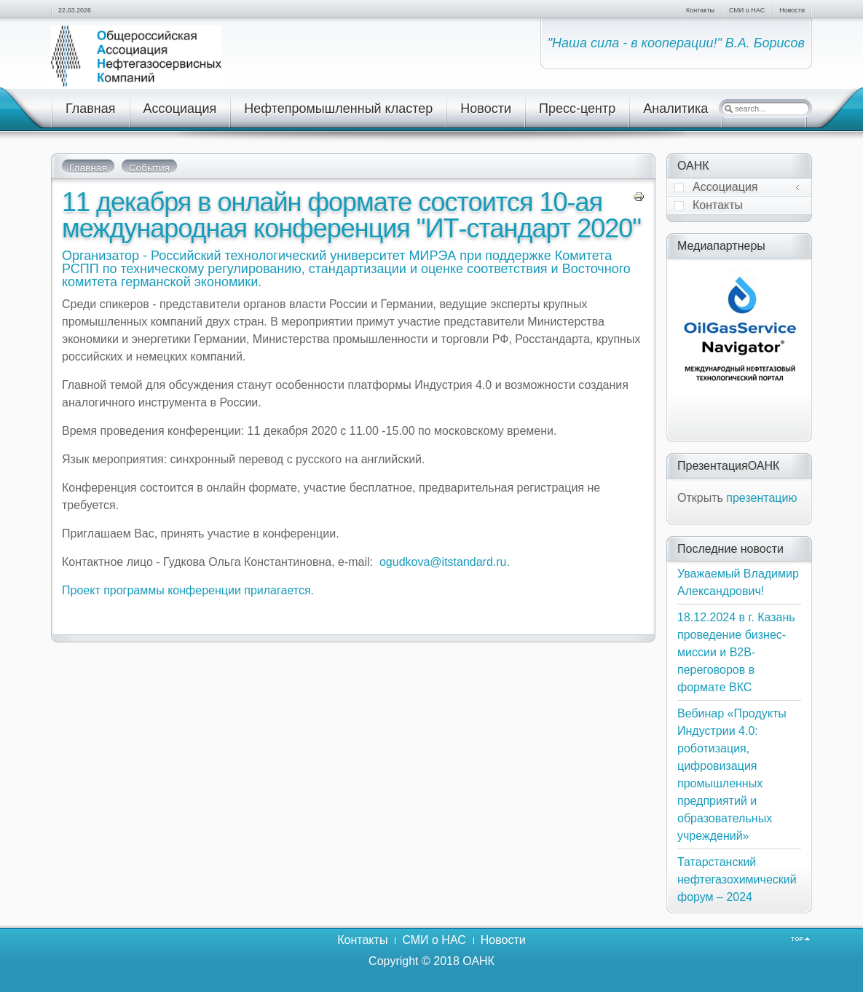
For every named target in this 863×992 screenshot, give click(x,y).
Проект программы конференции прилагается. (188, 590)
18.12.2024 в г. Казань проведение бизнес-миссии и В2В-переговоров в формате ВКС (736, 652)
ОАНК (478, 961)
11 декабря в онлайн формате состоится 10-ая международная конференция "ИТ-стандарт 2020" (351, 215)
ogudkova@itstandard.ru (443, 562)
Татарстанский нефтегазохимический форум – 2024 (737, 879)
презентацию (761, 498)
